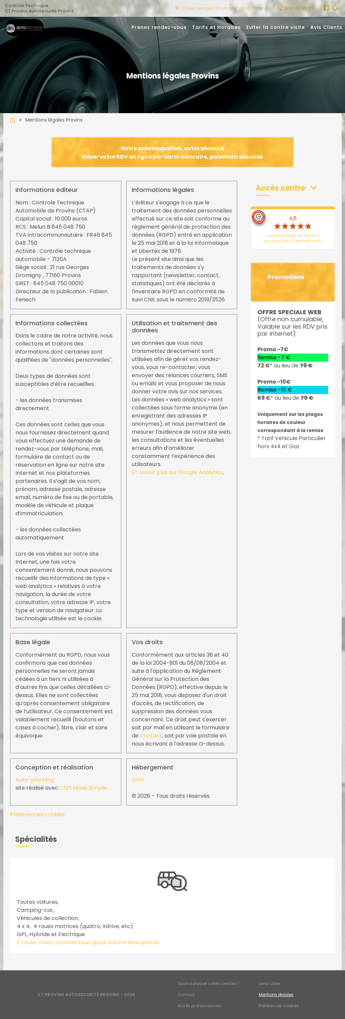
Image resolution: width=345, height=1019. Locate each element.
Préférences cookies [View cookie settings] (37, 814)
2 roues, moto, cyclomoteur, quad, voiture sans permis (88, 942)
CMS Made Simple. (84, 788)
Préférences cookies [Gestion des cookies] (279, 1006)
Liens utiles (270, 983)
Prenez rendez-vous (159, 27)
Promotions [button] (286, 277)
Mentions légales (276, 994)
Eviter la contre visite (275, 27)
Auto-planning (34, 780)
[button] (286, 188)
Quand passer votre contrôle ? (209, 983)
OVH (138, 780)
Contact (151, 735)
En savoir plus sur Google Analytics (177, 472)
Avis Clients (326, 27)
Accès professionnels (199, 1006)
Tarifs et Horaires (216, 27)
